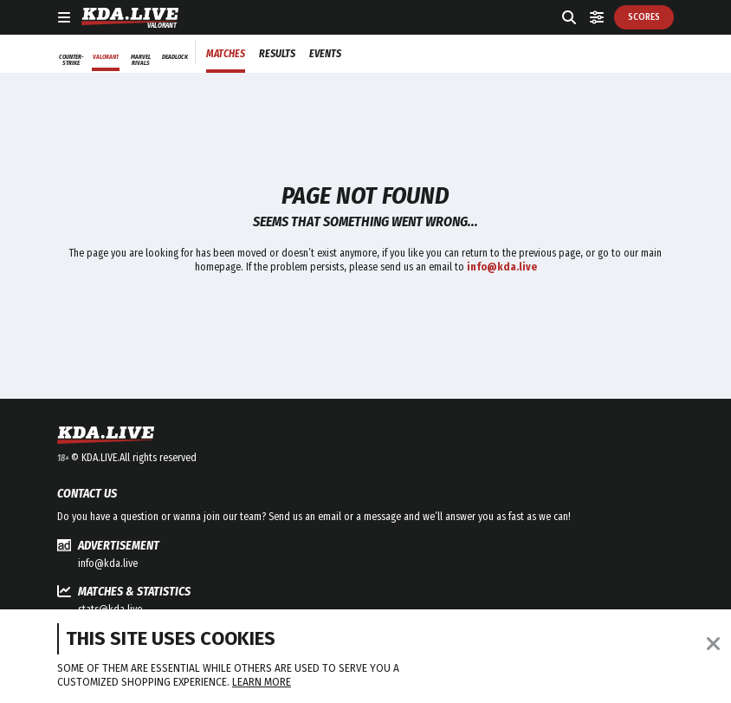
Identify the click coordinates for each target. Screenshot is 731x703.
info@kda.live (108, 563)
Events (325, 54)
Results (277, 54)
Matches (225, 54)
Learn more (261, 682)
